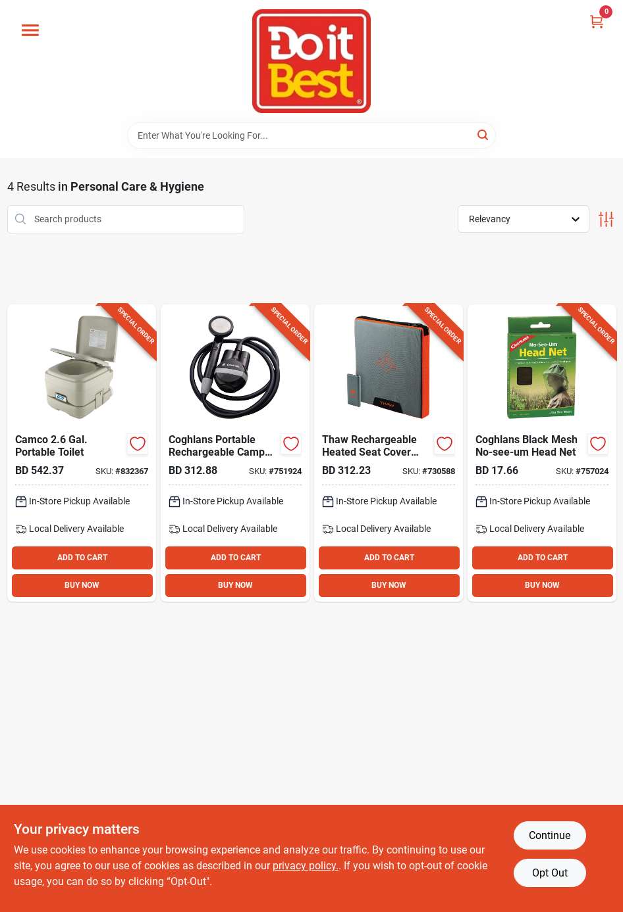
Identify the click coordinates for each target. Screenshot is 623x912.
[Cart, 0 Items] (596, 21)
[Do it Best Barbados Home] (311, 61)
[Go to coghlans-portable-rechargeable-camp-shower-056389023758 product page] (235, 453)
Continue (549, 835)
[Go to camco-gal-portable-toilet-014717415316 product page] (81, 453)
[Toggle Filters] (606, 219)
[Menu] (30, 30)
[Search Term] (311, 135)
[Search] (483, 134)
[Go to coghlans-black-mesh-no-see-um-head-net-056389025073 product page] (542, 453)
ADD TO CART (82, 557)
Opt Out (550, 873)
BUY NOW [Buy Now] (82, 585)
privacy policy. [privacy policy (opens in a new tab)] (306, 865)
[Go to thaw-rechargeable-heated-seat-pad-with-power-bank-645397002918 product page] (388, 453)
